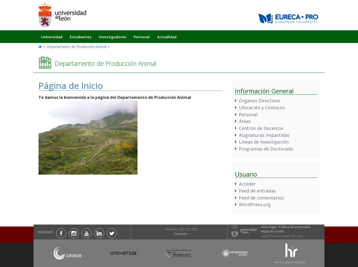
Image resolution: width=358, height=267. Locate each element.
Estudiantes (80, 36)
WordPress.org (255, 204)
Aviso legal (268, 227)
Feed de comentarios (261, 198)
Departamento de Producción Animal (76, 46)
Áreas (245, 121)
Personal (142, 36)
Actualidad (167, 36)
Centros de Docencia (261, 128)
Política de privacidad (294, 227)
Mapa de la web (272, 231)
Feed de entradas (257, 191)
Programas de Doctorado (266, 149)
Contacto (180, 233)
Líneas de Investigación (264, 142)
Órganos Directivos (259, 101)
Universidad (51, 36)
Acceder (247, 184)
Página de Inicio (71, 85)
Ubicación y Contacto (262, 108)
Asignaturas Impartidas (264, 135)
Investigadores (112, 36)
